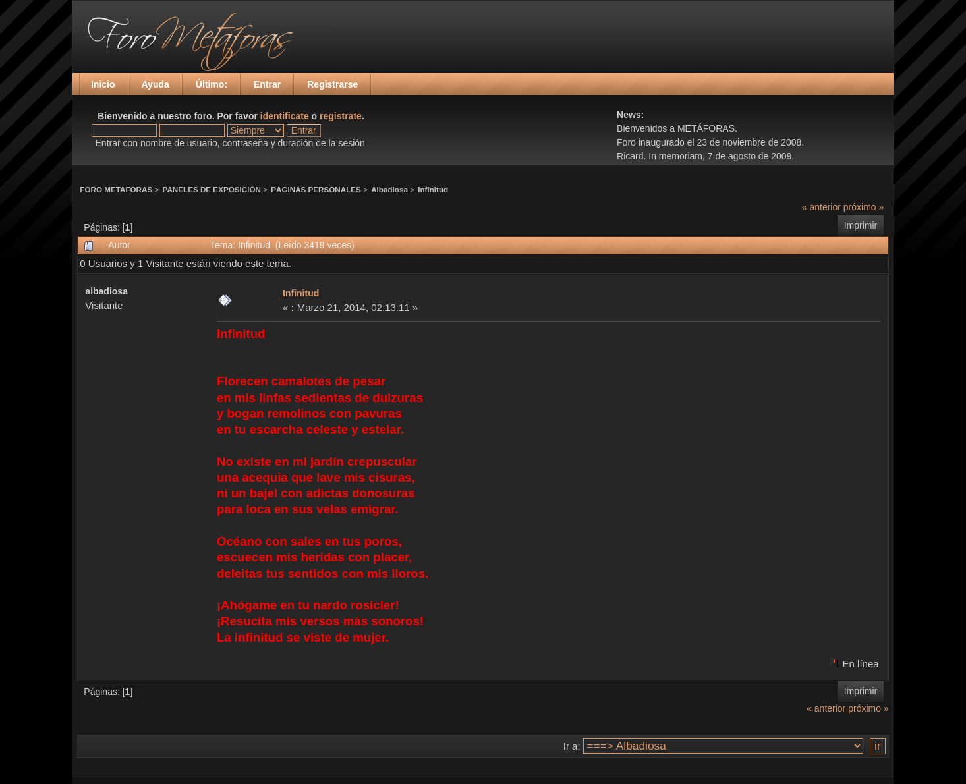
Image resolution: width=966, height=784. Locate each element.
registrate (341, 116)
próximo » (863, 207)
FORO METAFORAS (116, 189)
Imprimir (861, 225)
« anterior (821, 207)
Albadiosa (389, 189)
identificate (284, 116)
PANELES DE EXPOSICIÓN (212, 189)
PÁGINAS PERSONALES (316, 189)
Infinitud (433, 189)
